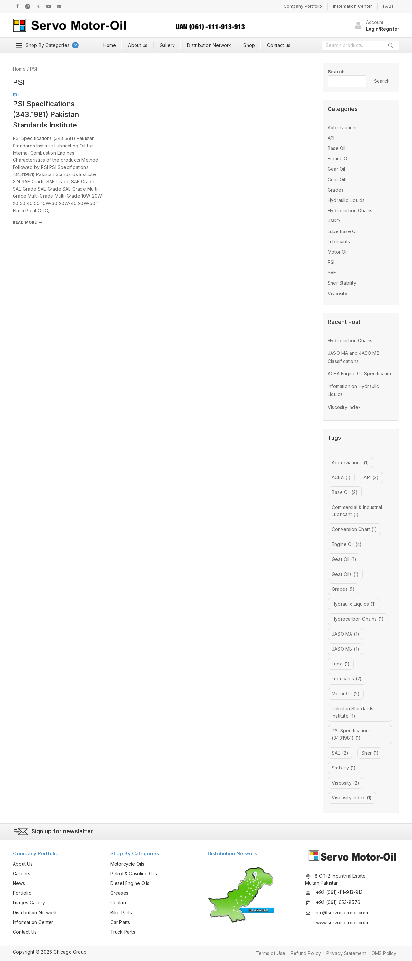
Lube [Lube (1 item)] (341, 663)
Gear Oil (336, 169)
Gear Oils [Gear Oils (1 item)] (345, 574)
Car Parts (120, 922)
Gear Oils (338, 179)
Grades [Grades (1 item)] (343, 589)
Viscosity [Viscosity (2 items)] (345, 783)
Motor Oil (338, 252)
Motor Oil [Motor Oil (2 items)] (346, 693)
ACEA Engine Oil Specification (360, 373)
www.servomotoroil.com (341, 922)
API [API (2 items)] (371, 477)
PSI (16, 94)
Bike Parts (121, 912)
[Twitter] (37, 6)
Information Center (352, 6)
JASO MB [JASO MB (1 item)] (345, 649)
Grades (335, 190)
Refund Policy (306, 953)
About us (137, 45)
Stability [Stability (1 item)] (344, 767)
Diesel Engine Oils (130, 883)
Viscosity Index (344, 407)
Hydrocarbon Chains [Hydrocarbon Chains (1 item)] (358, 619)
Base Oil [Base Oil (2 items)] (345, 492)
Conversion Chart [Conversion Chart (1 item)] (354, 529)
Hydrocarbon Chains (350, 210)
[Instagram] (27, 6)
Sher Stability (342, 283)
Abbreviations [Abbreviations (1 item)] (350, 462)
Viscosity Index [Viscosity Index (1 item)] (352, 797)
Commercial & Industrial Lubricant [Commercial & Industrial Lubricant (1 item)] (357, 511)
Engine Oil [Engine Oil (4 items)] (347, 544)
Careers (21, 873)
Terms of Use (270, 953)
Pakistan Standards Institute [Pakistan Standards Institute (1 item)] (353, 713)
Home (109, 45)
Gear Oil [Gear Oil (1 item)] (344, 559)
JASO (334, 220)
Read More (27, 222)
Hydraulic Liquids (346, 200)
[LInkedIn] (58, 6)
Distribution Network (209, 45)
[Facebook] (17, 6)
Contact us (278, 45)
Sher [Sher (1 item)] (370, 753)
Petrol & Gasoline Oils (133, 873)
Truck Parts (122, 932)
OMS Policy (384, 953)
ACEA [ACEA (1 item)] (341, 477)
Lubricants (339, 241)
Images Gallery (29, 902)
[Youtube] (48, 6)
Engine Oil (339, 158)
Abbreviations (343, 127)
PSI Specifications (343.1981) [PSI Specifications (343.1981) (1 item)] (351, 735)
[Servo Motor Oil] (69, 25)
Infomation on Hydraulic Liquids (353, 390)
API (331, 138)
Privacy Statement (346, 953)
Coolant (118, 902)
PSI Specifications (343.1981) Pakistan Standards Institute (46, 114)
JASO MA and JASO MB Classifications (353, 357)
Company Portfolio (303, 6)
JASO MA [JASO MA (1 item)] (345, 633)
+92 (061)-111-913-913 (339, 892)
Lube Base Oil (343, 231)
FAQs (388, 6)
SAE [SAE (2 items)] (340, 753)
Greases (119, 893)
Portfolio (22, 893)
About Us (23, 864)
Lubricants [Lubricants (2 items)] (347, 678)
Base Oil (337, 148)
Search (392, 46)
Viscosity (337, 293)
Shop (249, 45)
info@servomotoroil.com (341, 912)
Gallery (167, 45)
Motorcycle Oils (127, 864)
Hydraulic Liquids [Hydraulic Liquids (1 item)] (354, 604)
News (19, 883)
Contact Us (25, 932)
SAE (332, 272)
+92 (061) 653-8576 (337, 902)
